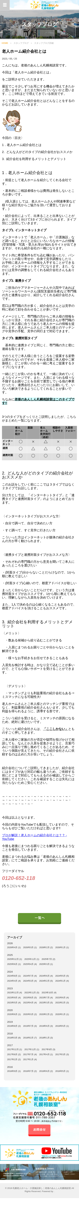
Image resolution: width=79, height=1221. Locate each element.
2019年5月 (60, 1026)
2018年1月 (44, 1037)
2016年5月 (60, 1071)
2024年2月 (44, 981)
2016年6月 (44, 1071)
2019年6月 (44, 1026)
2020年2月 (44, 1014)
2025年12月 (13, 959)
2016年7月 (28, 1071)
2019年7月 (28, 1026)
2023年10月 (47, 992)
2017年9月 (47, 1049)
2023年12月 (13, 992)
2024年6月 (44, 976)
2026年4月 (12, 947)
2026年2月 (44, 947)
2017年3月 (60, 1054)
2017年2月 (12, 1059)
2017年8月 (12, 1054)
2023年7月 (44, 997)
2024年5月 (60, 976)
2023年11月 (30, 992)
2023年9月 (12, 997)
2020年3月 (28, 1014)
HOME (5, 43)
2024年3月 (28, 981)
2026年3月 (28, 947)
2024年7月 (28, 976)
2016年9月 (12, 1071)
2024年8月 (12, 976)
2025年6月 (12, 964)
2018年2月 (28, 1037)
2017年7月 (28, 1054)
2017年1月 (28, 1059)
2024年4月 (12, 981)
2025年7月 (47, 959)
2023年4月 (28, 1002)
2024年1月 (60, 981)
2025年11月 (30, 959)
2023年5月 (12, 1002)
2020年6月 (12, 1014)
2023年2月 (60, 1002)
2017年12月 (13, 1049)
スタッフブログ (21, 43)
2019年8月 (12, 1026)
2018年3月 (12, 1037)
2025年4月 (28, 964)
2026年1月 (60, 947)
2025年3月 (44, 964)
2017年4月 (44, 1054)
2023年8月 (28, 997)
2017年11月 (30, 1049)
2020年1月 (60, 1014)
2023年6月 (60, 997)
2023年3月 (44, 1002)
